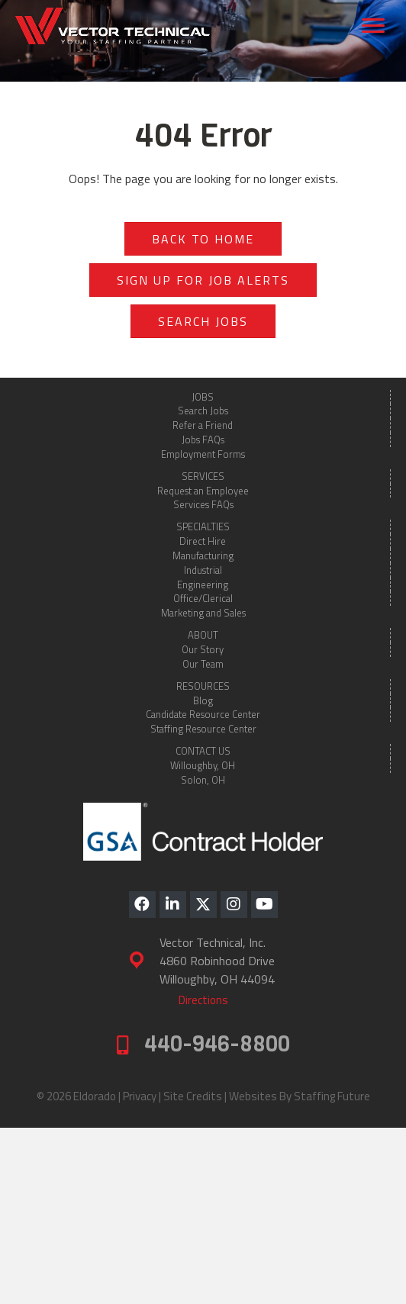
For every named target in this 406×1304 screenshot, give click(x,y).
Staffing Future (332, 1096)
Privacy (139, 1096)
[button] (142, 904)
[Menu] (373, 26)
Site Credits (192, 1096)
